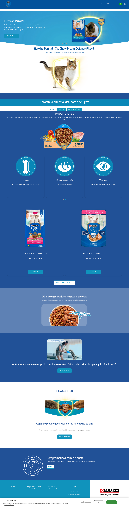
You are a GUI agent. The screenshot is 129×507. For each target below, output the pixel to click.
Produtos (13, 490)
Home (96, 4)
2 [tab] (64, 47)
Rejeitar (99, 502)
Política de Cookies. (9, 505)
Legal (74, 490)
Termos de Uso (74, 494)
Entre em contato (104, 4)
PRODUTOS (46, 10)
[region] (64, 502)
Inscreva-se (114, 4)
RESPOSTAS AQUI (64, 373)
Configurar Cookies (86, 502)
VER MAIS (35, 275)
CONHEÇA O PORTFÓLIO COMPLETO (64, 285)
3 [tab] (66, 47)
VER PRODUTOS (11, 39)
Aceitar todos (111, 502)
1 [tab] (62, 47)
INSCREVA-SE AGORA (64, 439)
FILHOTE (52, 112)
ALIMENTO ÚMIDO (74, 112)
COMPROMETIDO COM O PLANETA (62, 10)
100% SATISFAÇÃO (81, 10)
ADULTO (61, 112)
